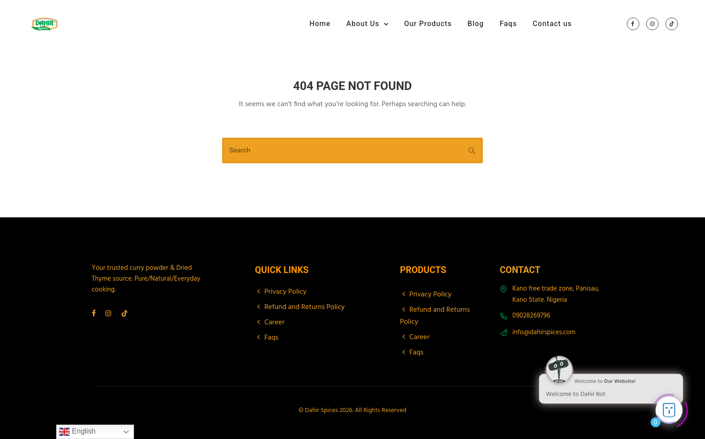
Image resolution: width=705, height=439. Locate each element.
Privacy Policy (285, 292)
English (77, 431)
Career (274, 322)
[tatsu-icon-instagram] (652, 24)
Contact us (552, 23)
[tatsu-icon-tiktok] (671, 24)
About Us (362, 23)
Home (319, 23)
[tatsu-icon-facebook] (633, 24)
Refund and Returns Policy (304, 307)
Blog (476, 23)
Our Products (428, 23)
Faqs (508, 23)
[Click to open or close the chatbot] (669, 408)
